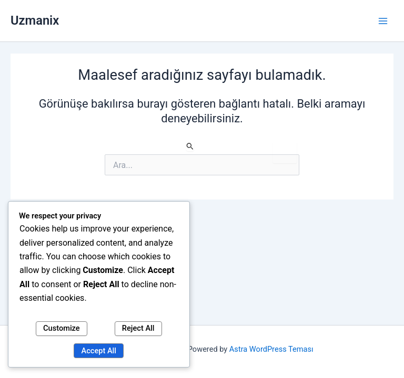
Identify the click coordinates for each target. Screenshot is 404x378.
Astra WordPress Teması (271, 349)
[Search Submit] (190, 146)
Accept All (99, 350)
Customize (61, 328)
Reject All (138, 328)
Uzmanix (35, 20)
